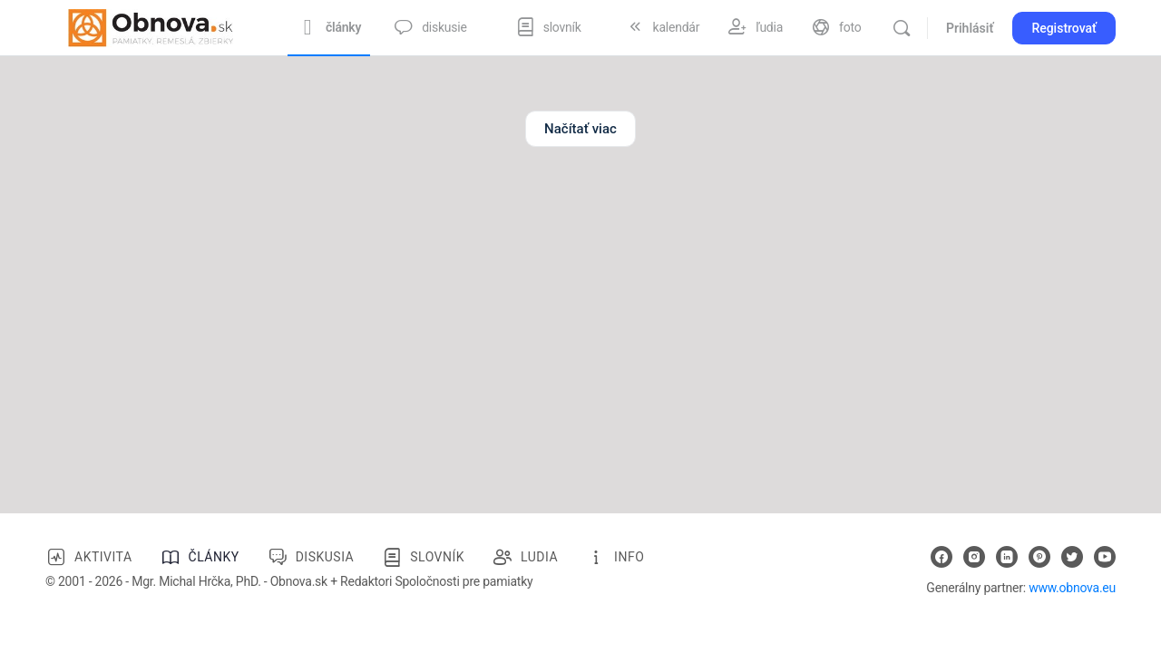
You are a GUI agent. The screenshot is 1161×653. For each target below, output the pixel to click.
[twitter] (1072, 557)
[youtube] (1105, 557)
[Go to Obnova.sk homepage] (150, 26)
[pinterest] (1039, 557)
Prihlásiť (969, 28)
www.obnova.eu (1072, 587)
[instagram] (974, 557)
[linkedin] (1007, 557)
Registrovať (1064, 28)
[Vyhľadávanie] (901, 28)
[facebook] (941, 557)
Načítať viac (580, 129)
